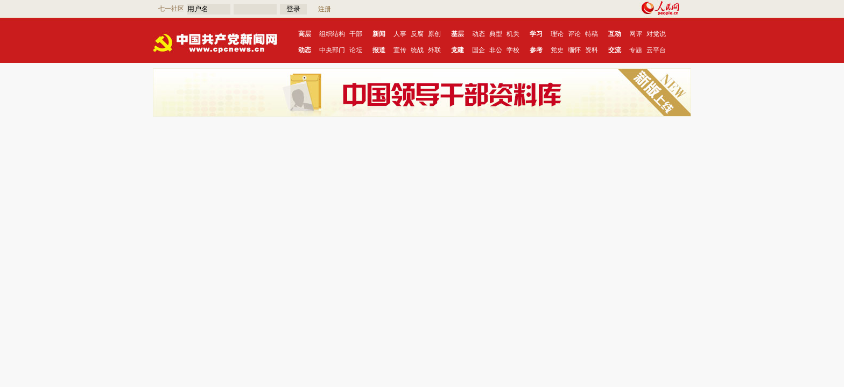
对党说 (656, 34)
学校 (513, 50)
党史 (557, 50)
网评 (635, 34)
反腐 (417, 34)
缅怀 (574, 50)
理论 (557, 34)
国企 (478, 50)
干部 (355, 34)
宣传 (399, 50)
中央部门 (332, 50)
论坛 (355, 50)
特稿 (591, 34)
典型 (495, 34)
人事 (399, 34)
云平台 (656, 50)
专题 (635, 50)
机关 (513, 34)
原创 (434, 34)
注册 (324, 9)
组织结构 (332, 34)
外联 (434, 50)
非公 (495, 50)
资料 (591, 50)
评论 (574, 34)
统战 (417, 50)
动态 (478, 34)
